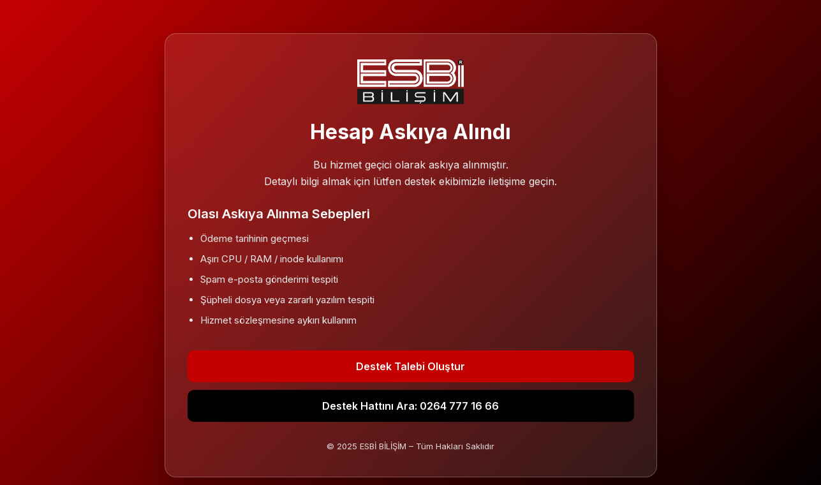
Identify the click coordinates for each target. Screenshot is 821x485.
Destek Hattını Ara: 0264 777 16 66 (410, 405)
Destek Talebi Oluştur (410, 366)
